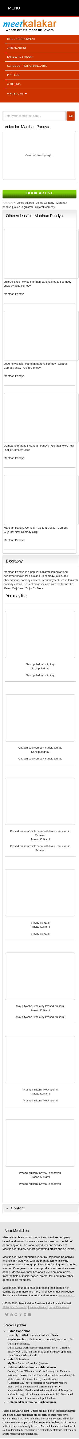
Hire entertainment (21, 38)
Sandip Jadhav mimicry (40, 664)
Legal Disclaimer (59, 1307)
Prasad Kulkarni (40, 839)
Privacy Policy (38, 1307)
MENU (14, 8)
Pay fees (13, 74)
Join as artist (16, 48)
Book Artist (39, 193)
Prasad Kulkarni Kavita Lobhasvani (40, 1172)
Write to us (15, 93)
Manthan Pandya (35, 126)
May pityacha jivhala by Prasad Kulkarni (40, 1006)
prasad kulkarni (40, 922)
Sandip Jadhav (40, 668)
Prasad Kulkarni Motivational (40, 1089)
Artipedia (13, 83)
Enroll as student (20, 56)
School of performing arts (27, 65)
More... (41, 588)
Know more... (67, 1295)
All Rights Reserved (15, 1307)
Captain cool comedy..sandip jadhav (40, 747)
